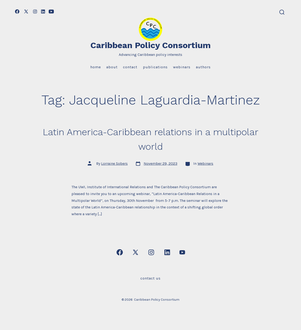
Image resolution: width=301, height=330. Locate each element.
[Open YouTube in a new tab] (51, 11)
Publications (155, 67)
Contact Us (150, 278)
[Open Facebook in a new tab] (17, 11)
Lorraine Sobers (114, 163)
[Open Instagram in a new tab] (35, 11)
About (112, 67)
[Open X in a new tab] (26, 11)
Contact (130, 67)
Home (95, 67)
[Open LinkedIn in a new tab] (43, 11)
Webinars (181, 67)
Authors (203, 67)
